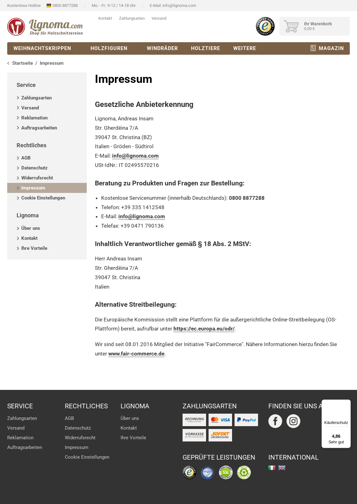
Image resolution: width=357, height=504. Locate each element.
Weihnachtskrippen (42, 48)
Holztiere (205, 48)
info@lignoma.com (179, 5)
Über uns (30, 228)
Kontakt (105, 18)
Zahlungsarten (132, 18)
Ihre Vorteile (34, 248)
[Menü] (347, 403)
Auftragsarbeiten (39, 128)
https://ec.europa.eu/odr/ (204, 328)
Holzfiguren (109, 48)
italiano (271, 468)
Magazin (331, 48)
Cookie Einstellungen (43, 198)
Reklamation (34, 118)
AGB (26, 158)
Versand (159, 18)
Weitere (244, 48)
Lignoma (28, 215)
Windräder (162, 48)
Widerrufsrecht (37, 178)
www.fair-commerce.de (136, 353)
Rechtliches (31, 145)
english (281, 468)
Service (26, 85)
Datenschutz (34, 168)
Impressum (33, 188)
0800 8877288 (65, 5)
